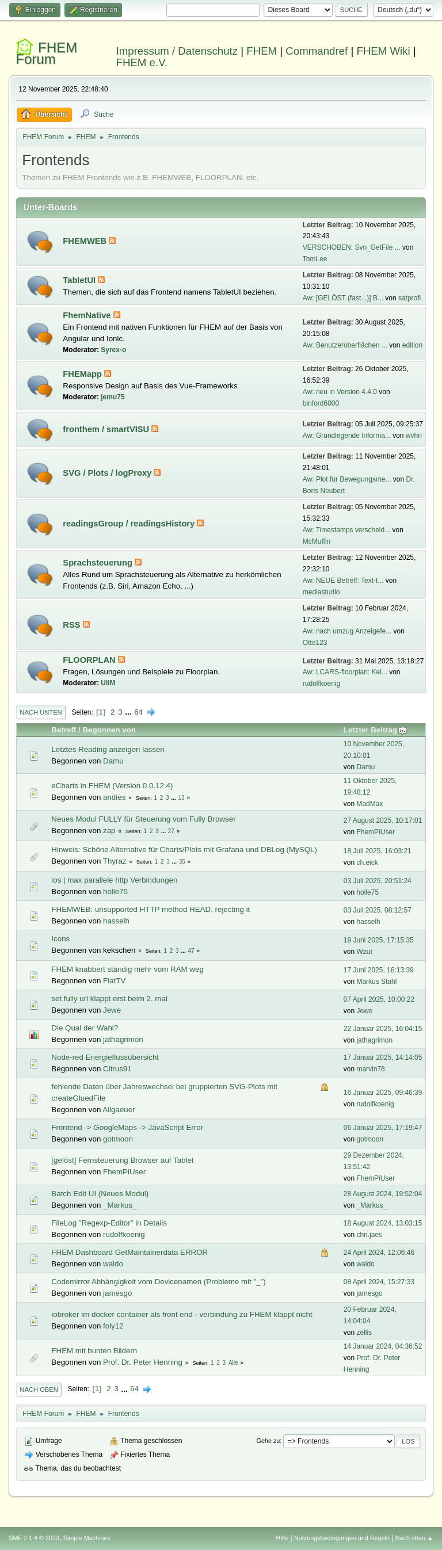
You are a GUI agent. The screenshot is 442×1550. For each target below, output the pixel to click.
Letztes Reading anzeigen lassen (107, 749)
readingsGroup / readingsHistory (130, 523)
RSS (72, 624)
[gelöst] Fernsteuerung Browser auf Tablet (122, 1160)
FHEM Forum (46, 53)
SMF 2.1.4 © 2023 (34, 1537)
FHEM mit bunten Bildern (94, 1350)
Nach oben (39, 1389)
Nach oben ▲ (414, 1537)
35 (182, 861)
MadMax (369, 804)
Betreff (63, 730)
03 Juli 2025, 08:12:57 (377, 910)
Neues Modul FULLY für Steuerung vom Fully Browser (143, 819)
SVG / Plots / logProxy (108, 473)
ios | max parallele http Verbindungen (114, 880)
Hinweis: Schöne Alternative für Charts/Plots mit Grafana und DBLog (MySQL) (184, 849)
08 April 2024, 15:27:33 (379, 1282)
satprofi (409, 298)
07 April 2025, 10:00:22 (379, 999)
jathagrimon (123, 1039)
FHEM (261, 51)
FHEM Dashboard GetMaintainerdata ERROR (129, 1252)
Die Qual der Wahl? (84, 1028)
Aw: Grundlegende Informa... (347, 436)
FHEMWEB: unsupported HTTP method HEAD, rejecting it (150, 909)
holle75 (115, 891)
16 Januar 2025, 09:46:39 (383, 1093)
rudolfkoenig (321, 683)
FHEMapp (83, 374)
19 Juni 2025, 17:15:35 (379, 940)
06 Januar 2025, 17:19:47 (383, 1128)
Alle (233, 1363)
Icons (60, 938)
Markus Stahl (376, 982)
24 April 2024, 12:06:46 (379, 1253)
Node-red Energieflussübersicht (105, 1057)
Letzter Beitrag (375, 730)
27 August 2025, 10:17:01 (383, 820)
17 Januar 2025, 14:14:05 (383, 1057)
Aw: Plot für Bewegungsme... (347, 479)
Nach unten (41, 712)
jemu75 (112, 397)
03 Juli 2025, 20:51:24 (377, 881)
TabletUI (80, 280)
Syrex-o (113, 350)
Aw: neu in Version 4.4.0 (340, 392)
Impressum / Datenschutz (177, 51)
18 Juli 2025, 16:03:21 (377, 851)
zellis (364, 1332)
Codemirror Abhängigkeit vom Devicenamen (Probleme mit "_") (158, 1281)
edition (412, 345)
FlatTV (114, 980)
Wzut (364, 952)
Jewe (112, 1010)
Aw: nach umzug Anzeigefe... (347, 631)
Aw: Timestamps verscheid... (346, 530)
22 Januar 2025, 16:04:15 (383, 1029)
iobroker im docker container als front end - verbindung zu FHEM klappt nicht (181, 1314)
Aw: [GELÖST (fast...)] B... (343, 298)
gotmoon (118, 1139)
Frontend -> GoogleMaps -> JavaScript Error (127, 1127)
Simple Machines (86, 1537)
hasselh (116, 921)
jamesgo (117, 1293)
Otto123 (315, 643)
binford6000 (321, 403)
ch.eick (367, 862)
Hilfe (282, 1537)
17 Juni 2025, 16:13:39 (379, 970)
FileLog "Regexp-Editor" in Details (109, 1223)
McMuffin (316, 541)
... (129, 712)
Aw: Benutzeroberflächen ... (345, 345)
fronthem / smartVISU (107, 429)
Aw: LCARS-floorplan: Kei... (345, 672)
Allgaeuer (118, 1109)
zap (109, 830)
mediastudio (321, 592)
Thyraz (115, 861)
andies (114, 797)
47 (191, 951)
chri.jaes (369, 1235)
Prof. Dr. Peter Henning (142, 1362)
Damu (113, 761)
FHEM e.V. (142, 62)
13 (181, 798)
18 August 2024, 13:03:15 (383, 1223)
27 (171, 831)
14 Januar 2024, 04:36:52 (383, 1346)
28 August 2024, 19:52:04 (383, 1194)
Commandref (316, 51)
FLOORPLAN (90, 660)
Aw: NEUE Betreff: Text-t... (343, 581)
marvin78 (370, 1069)
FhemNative (88, 315)
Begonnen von (109, 730)
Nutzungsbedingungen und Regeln (342, 1537)
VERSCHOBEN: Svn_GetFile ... (352, 247)
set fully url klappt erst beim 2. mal (109, 998)
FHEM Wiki (383, 51)
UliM (108, 683)
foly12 (113, 1326)
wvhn (414, 436)
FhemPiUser (375, 832)
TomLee (315, 259)
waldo (113, 1263)
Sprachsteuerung (99, 562)
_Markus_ (120, 1205)
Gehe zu (268, 1440)
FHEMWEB (86, 241)
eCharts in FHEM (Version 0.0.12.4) (112, 785)
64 (138, 712)
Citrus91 (117, 1068)
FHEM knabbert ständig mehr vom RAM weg (127, 969)
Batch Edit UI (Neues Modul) (99, 1193)
